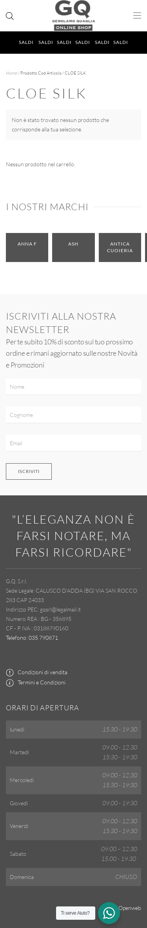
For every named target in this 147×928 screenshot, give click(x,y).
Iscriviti (29, 471)
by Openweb (126, 907)
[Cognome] (73, 415)
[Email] (73, 443)
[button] (137, 15)
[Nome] (73, 386)
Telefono (16, 637)
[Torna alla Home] (73, 15)
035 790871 (43, 637)
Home (11, 73)
